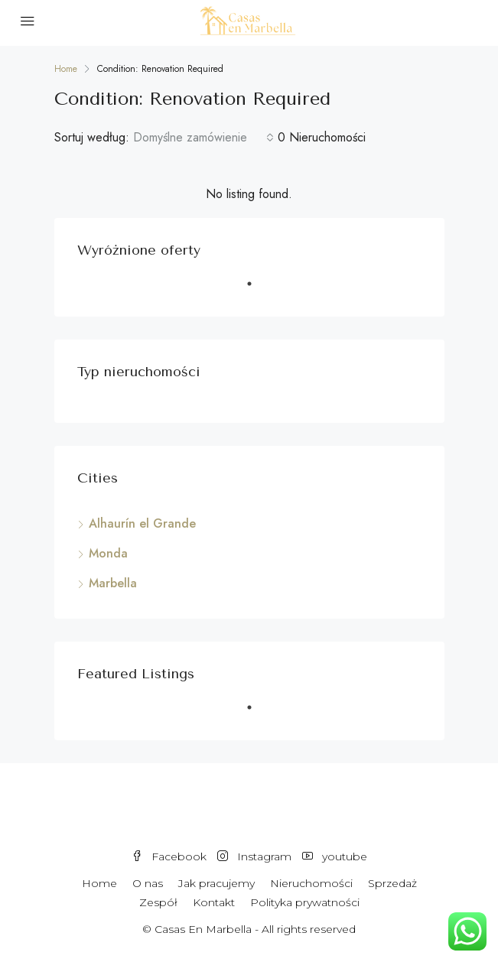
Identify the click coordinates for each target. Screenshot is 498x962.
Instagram (254, 856)
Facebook (169, 856)
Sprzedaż (392, 883)
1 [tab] (257, 289)
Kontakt (214, 902)
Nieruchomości (311, 883)
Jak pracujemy (216, 883)
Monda (108, 553)
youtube (334, 856)
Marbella (113, 583)
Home (99, 883)
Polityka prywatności (305, 902)
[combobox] (203, 138)
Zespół (158, 902)
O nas (147, 883)
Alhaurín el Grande (142, 523)
